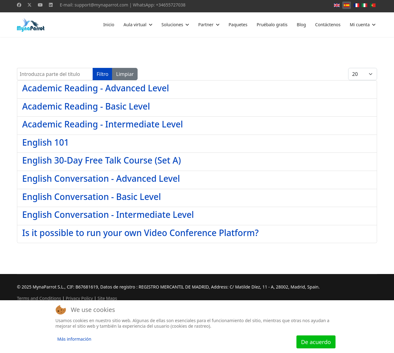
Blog (301, 24)
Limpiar (125, 74)
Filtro (102, 74)
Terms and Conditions (39, 298)
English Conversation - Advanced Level (101, 178)
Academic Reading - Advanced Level (95, 88)
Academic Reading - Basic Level (86, 106)
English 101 (45, 142)
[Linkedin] (51, 5)
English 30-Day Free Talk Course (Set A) (101, 160)
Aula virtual (134, 24)
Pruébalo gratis (272, 24)
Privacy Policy (79, 298)
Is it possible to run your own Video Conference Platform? (140, 233)
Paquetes (238, 24)
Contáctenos (327, 24)
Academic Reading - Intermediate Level (102, 124)
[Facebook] (19, 5)
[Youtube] (40, 5)
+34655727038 (170, 5)
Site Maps (107, 298)
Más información (74, 339)
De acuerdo (316, 342)
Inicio (108, 24)
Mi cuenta (360, 24)
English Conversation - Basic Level (91, 196)
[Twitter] (29, 5)
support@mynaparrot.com (101, 5)
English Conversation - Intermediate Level (108, 214)
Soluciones (172, 24)
